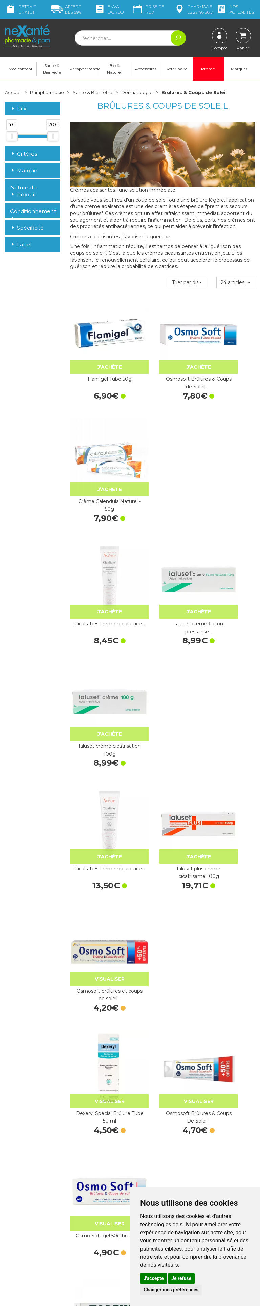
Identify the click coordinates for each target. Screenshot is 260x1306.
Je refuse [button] (181, 1278)
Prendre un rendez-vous (162, 1179)
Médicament (20, 71)
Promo (208, 71)
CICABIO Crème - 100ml (227, 1049)
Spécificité (27, 230)
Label (20, 247)
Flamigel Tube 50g (97, 357)
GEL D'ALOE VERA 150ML (227, 853)
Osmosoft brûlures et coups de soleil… (227, 558)
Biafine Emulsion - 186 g (162, 853)
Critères (23, 156)
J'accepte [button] (154, 1278)
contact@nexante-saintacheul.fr (26, 1236)
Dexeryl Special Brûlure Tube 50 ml (97, 656)
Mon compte (19, 1256)
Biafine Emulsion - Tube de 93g (97, 754)
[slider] (12, 139)
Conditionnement (32, 214)
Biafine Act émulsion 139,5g (227, 754)
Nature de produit (23, 194)
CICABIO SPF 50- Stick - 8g (97, 1049)
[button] (187, 285)
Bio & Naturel (114, 71)
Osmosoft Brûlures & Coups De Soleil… (162, 656)
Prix (18, 111)
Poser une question (26, 1250)
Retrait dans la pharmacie (215, 1140)
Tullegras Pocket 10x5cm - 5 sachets (97, 853)
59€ (66, 9)
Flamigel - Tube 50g (162, 751)
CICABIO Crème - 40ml (227, 951)
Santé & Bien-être (52, 71)
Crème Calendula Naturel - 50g (227, 361)
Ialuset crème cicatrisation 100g (227, 459)
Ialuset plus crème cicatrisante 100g (163, 558)
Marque (23, 173)
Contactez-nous (153, 1172)
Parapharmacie (84, 71)
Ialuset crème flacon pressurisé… (162, 459)
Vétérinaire (177, 71)
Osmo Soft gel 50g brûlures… (227, 656)
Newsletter (82, 1204)
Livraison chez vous (221, 1149)
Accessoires (145, 71)
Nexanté (49, 1296)
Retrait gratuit (20, 9)
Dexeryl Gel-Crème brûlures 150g (97, 951)
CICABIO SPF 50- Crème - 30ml (162, 1049)
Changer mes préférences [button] (171, 1289)
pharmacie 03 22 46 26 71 (194, 9)
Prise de (148, 9)
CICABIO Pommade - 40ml (162, 951)
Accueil (13, 95)
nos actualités (235, 9)
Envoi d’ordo (109, 9)
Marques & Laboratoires (96, 1198)
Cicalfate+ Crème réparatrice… (97, 459)
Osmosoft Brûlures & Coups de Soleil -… (162, 361)
